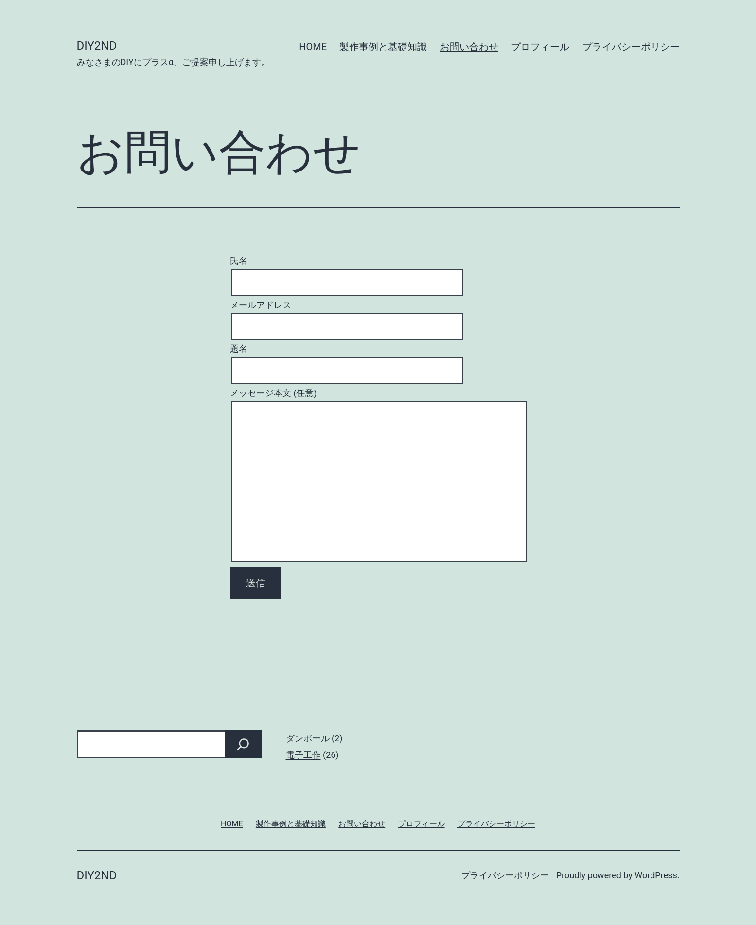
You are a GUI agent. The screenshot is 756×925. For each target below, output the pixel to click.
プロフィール (540, 46)
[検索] (243, 744)
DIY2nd (97, 45)
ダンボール (308, 738)
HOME (313, 46)
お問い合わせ (469, 46)
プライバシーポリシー (631, 46)
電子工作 (303, 755)
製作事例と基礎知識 (383, 46)
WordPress (655, 875)
